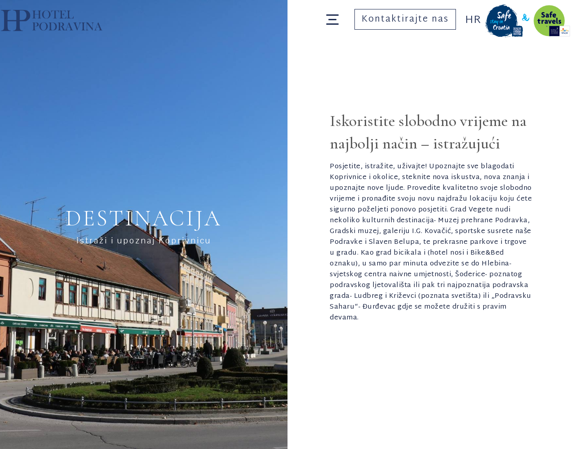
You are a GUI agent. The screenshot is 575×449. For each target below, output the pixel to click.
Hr (473, 20)
